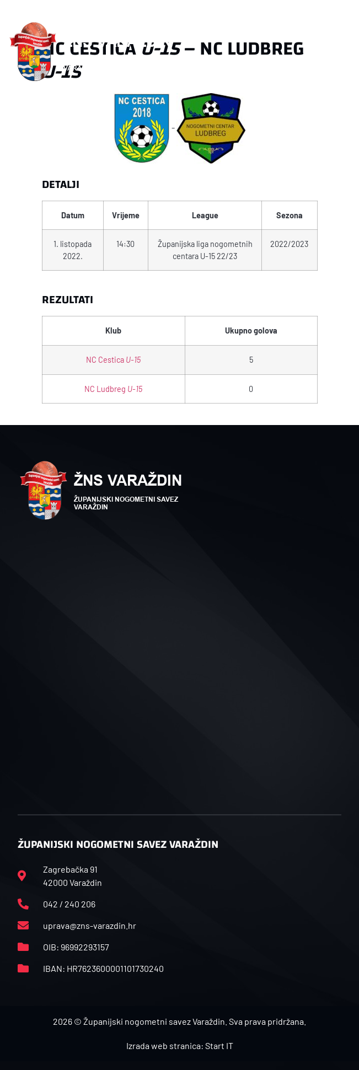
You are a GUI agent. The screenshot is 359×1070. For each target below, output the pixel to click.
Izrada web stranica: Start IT (179, 1045)
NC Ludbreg (113, 389)
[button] (344, 52)
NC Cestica (113, 359)
